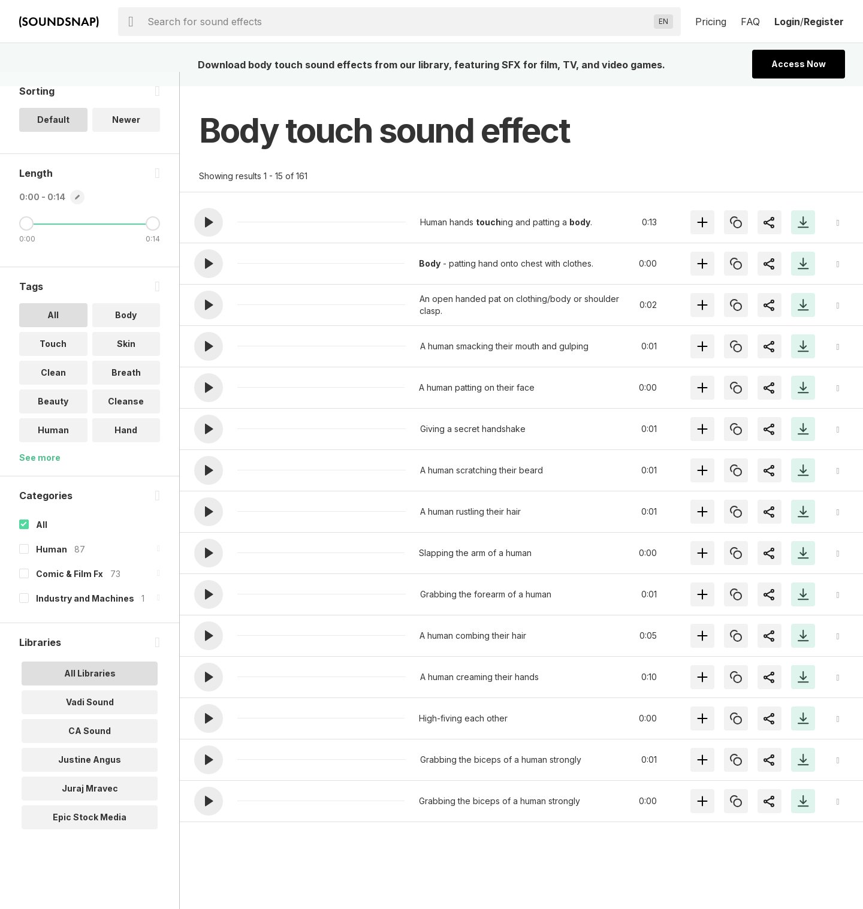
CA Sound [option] (89, 745)
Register (824, 22)
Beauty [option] (53, 415)
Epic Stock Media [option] (89, 831)
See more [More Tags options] (40, 472)
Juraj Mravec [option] (90, 803)
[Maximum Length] (153, 238)
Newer (126, 134)
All (41, 539)
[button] (208, 222)
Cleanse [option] (126, 415)
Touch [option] (53, 358)
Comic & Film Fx (69, 588)
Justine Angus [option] (89, 774)
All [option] (53, 329)
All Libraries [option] (90, 687)
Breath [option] (126, 387)
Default (53, 134)
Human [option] (53, 444)
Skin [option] (126, 358)
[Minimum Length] (26, 238)
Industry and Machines (85, 613)
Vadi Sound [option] (90, 716)
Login (787, 22)
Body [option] (126, 329)
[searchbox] (398, 21)
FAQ (750, 22)
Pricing (710, 22)
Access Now (798, 64)
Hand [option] (125, 444)
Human (51, 563)
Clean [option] (53, 387)
